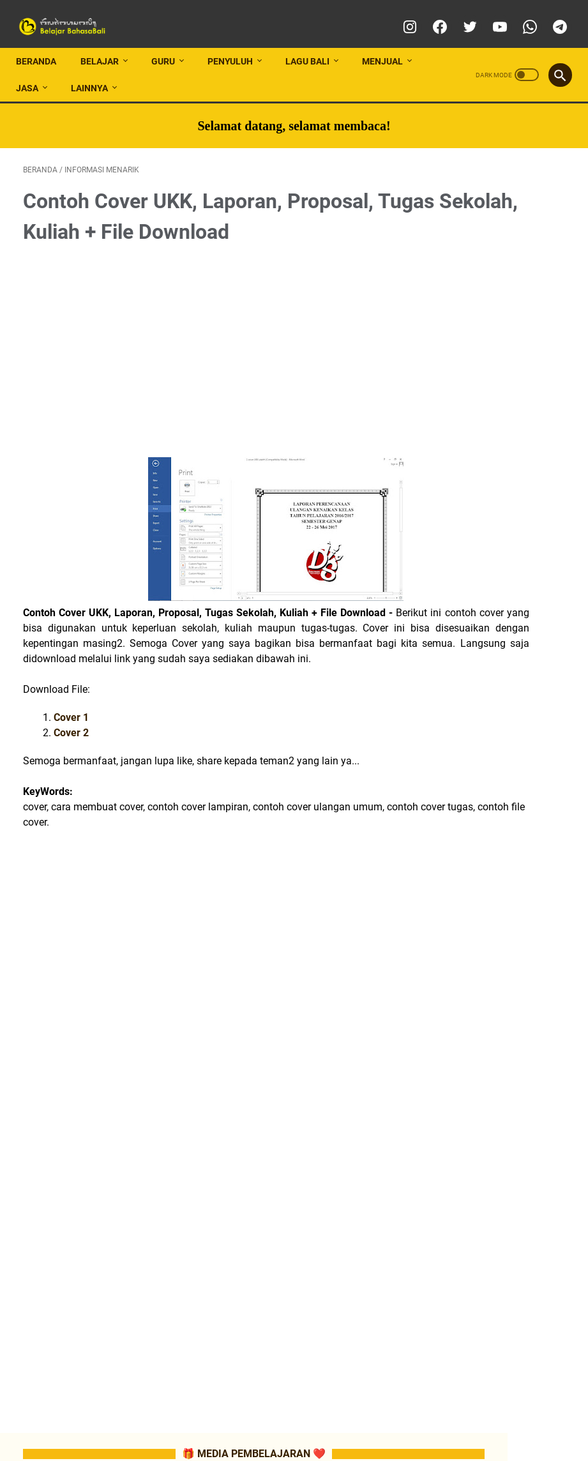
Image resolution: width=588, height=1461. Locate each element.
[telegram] (551, 15)
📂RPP (472, 739)
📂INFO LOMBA (487, 516)
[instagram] (401, 15)
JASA (34, 71)
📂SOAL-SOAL (485, 785)
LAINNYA (96, 71)
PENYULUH (237, 44)
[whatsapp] (521, 15)
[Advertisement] (202, 342)
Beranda (43, 44)
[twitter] (461, 15)
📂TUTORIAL (482, 585)
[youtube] (491, 15)
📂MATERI (478, 762)
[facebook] (431, 15)
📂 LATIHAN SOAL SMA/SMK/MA (494, 924)
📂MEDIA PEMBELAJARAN (499, 539)
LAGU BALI (314, 44)
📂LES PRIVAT (521, 562)
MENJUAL (389, 44)
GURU (170, 44)
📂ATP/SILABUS (510, 716)
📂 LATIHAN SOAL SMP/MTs (508, 901)
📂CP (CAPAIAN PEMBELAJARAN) (498, 693)
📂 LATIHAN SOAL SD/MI (502, 878)
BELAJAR (106, 44)
